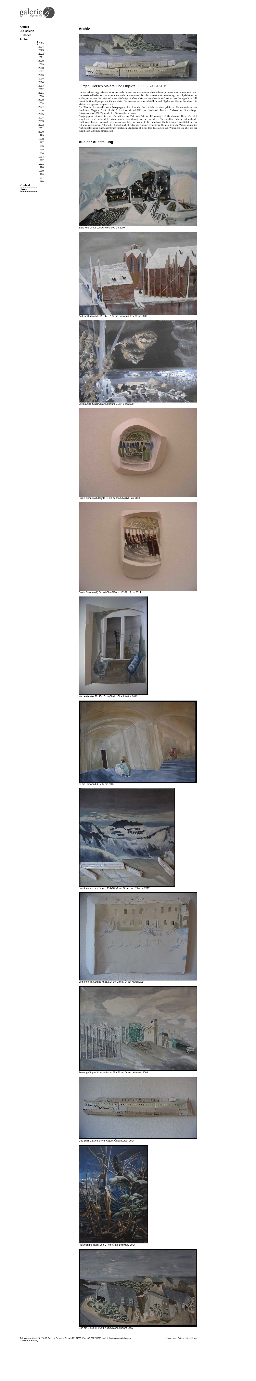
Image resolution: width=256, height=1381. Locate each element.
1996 (41, 146)
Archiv (24, 39)
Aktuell (24, 26)
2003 (41, 121)
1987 (41, 178)
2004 (41, 117)
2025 (41, 43)
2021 (41, 57)
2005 (41, 114)
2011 (41, 92)
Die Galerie (27, 31)
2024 (41, 46)
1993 (41, 156)
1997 (41, 142)
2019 (41, 64)
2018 (41, 68)
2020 (41, 61)
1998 (41, 139)
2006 (41, 110)
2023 (41, 50)
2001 (41, 128)
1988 (41, 174)
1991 (41, 163)
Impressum (171, 1338)
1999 (41, 135)
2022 (41, 53)
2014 (41, 82)
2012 (41, 89)
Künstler (25, 35)
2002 (41, 124)
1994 (41, 153)
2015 (41, 78)
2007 (41, 107)
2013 (41, 85)
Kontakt (25, 185)
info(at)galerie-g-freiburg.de (119, 1338)
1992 (41, 160)
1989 (41, 171)
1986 (41, 181)
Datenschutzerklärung (187, 1338)
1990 (41, 167)
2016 (41, 75)
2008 (41, 103)
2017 (41, 71)
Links (23, 189)
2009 (41, 100)
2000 (41, 131)
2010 (41, 96)
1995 (41, 149)
